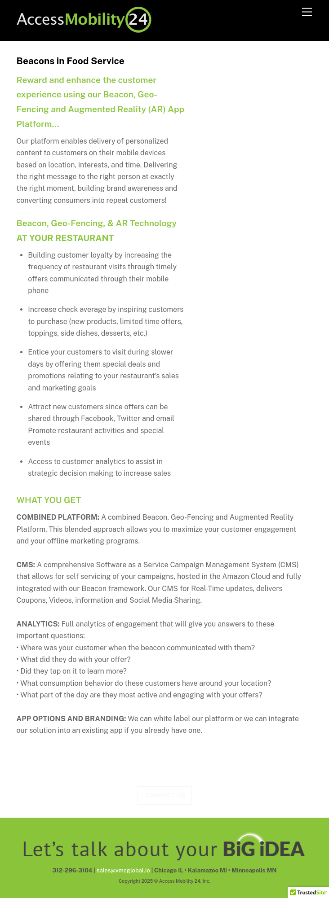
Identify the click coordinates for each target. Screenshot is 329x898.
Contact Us (166, 795)
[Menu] (307, 12)
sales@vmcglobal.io (123, 870)
